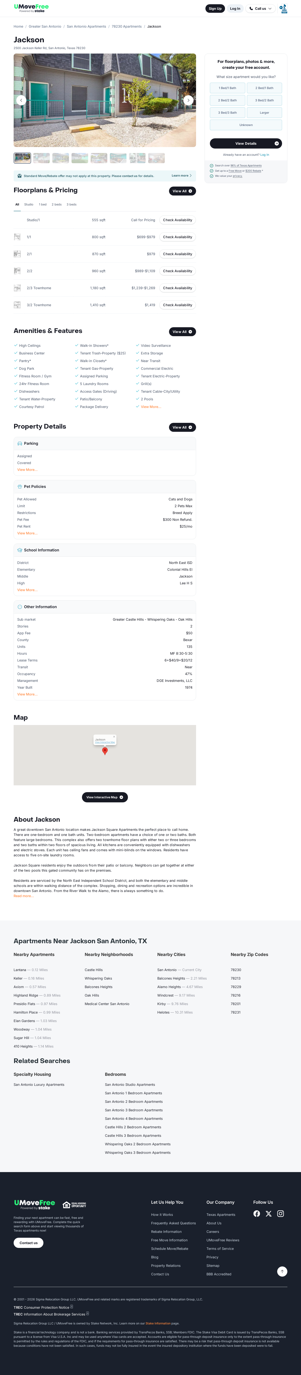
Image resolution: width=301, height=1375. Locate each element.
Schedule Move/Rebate (169, 1248)
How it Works (162, 1214)
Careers (212, 1231)
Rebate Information (166, 1231)
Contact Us (160, 1274)
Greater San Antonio (45, 26)
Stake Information (158, 1323)
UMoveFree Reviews (222, 1240)
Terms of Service (220, 1248)
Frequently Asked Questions (173, 1223)
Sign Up (215, 8)
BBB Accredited (218, 1274)
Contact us (29, 1243)
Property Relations (166, 1265)
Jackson (29, 40)
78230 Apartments (127, 26)
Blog (154, 1257)
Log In (235, 8)
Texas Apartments (220, 1214)
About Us (213, 1223)
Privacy (212, 1257)
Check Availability (177, 220)
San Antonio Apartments (86, 26)
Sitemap (212, 1265)
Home (18, 26)
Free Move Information (169, 1240)
